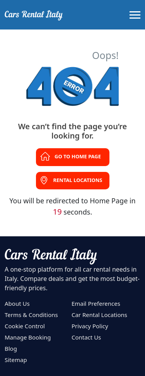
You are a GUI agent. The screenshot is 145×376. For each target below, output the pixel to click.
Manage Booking (28, 337)
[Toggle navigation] (135, 15)
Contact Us (86, 337)
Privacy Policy (90, 326)
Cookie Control (25, 326)
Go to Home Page (78, 156)
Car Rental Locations (99, 315)
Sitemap (16, 360)
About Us (17, 303)
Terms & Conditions (31, 315)
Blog (11, 348)
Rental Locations (77, 180)
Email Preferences (96, 303)
